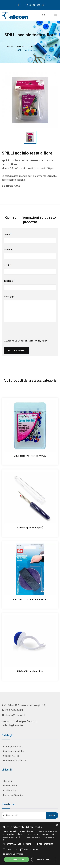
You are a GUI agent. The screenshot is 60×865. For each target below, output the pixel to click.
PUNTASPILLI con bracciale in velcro (30, 599)
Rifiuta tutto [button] (44, 859)
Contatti (7, 781)
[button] (30, 854)
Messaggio (10, 296)
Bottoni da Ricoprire (13, 795)
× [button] (57, 825)
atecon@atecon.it (15, 715)
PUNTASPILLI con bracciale (30, 671)
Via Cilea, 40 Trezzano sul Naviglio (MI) (25, 705)
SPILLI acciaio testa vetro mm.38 (30, 455)
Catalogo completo (13, 746)
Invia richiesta (16, 350)
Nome (7, 234)
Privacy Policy (40, 340)
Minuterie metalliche (13, 751)
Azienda (8, 249)
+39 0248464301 (35, 5)
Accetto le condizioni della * (26, 340)
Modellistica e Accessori (15, 760)
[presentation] (25, 331)
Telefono (9, 280)
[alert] (30, 843)
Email (7, 265)
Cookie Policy (9, 790)
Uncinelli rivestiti (11, 755)
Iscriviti (52, 815)
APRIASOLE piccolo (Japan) (30, 527)
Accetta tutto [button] (16, 859)
